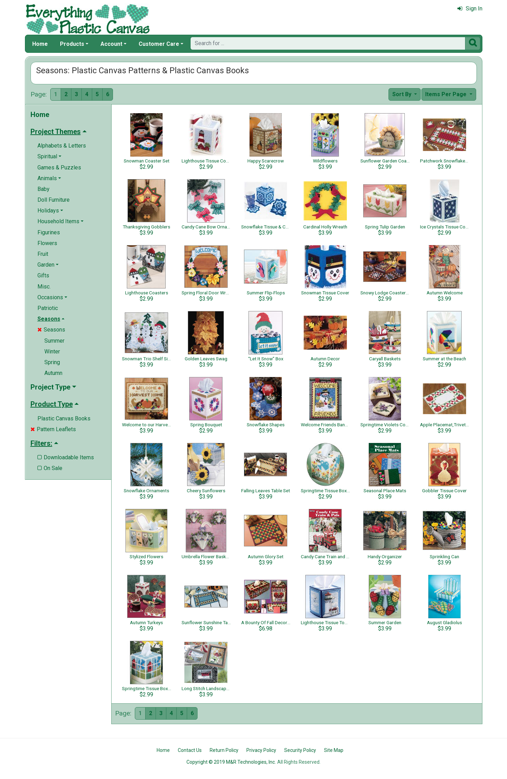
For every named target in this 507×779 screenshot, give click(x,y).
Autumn (53, 373)
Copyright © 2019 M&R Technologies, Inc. (231, 762)
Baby (43, 189)
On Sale (49, 468)
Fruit (42, 254)
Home (40, 44)
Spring (52, 362)
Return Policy (224, 750)
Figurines (48, 232)
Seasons (51, 329)
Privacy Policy (261, 750)
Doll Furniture (53, 199)
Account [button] (111, 44)
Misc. (44, 286)
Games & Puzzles (59, 167)
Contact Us (190, 750)
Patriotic (47, 308)
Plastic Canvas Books (63, 418)
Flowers (47, 243)
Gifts (43, 275)
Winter (52, 351)
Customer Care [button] (159, 44)
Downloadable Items (65, 457)
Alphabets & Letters (61, 145)
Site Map (333, 750)
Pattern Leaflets (53, 429)
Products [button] (72, 44)
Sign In (469, 8)
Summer (54, 340)
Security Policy (300, 750)
